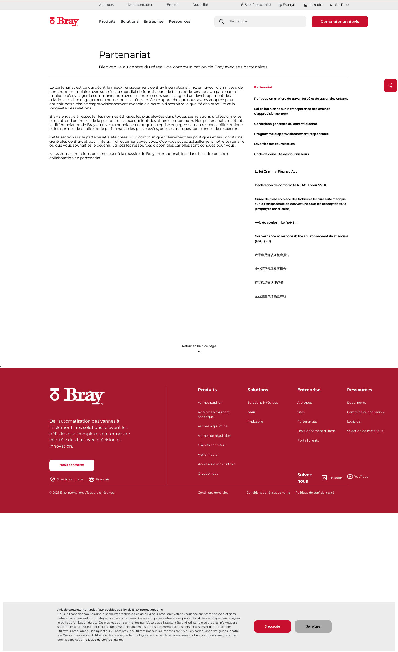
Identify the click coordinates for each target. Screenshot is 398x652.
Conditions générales (213, 492)
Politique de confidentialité (102, 639)
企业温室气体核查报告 (270, 268)
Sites (301, 412)
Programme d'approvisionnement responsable (291, 134)
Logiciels (354, 421)
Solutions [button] (130, 21)
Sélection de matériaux (365, 431)
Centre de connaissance (366, 412)
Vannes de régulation (214, 436)
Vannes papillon (210, 402)
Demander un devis (339, 21)
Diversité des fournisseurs (274, 144)
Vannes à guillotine (212, 426)
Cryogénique (208, 473)
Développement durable (316, 431)
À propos (106, 5)
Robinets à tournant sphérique (214, 414)
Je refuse (313, 626)
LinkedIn (313, 5)
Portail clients (308, 440)
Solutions (258, 389)
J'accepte (272, 626)
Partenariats (307, 421)
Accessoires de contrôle (217, 464)
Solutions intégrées (263, 402)
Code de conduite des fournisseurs (281, 154)
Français (289, 5)
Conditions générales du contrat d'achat (285, 124)
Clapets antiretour (212, 445)
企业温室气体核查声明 (270, 296)
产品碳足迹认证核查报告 (272, 255)
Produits (207, 389)
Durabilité (200, 5)
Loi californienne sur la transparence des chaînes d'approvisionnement (292, 111)
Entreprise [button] (154, 21)
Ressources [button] (179, 21)
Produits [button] (107, 21)
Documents (356, 402)
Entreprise (308, 389)
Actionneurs (207, 455)
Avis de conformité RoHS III (277, 222)
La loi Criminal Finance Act (276, 171)
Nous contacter (140, 5)
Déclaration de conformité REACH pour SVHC (291, 185)
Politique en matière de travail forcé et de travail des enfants (301, 99)
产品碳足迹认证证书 (269, 282)
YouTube (339, 5)
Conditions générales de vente (268, 492)
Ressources (359, 389)
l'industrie (255, 421)
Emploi (172, 5)
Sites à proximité (255, 5)
